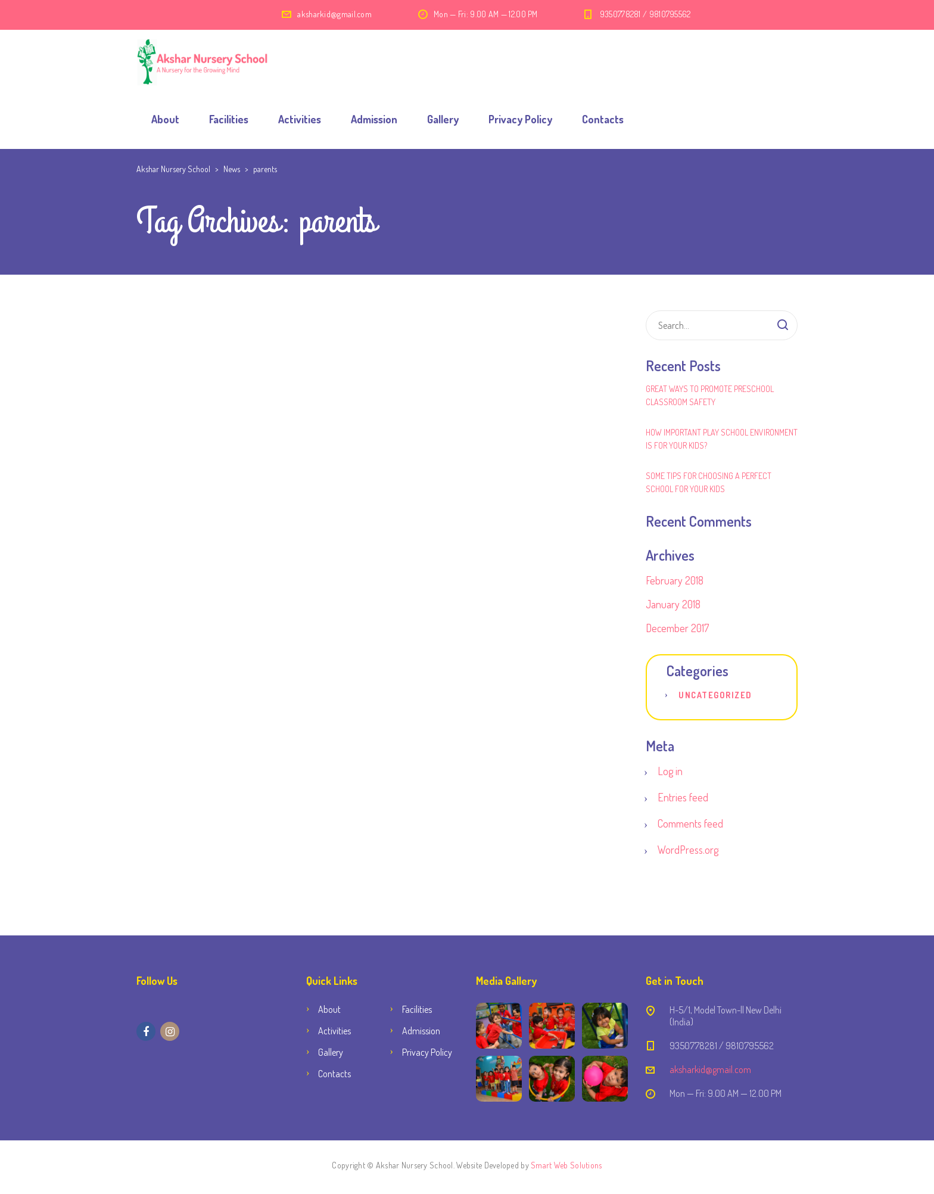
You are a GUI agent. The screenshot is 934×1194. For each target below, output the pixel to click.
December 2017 (677, 628)
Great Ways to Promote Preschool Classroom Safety (710, 395)
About (165, 119)
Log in (670, 771)
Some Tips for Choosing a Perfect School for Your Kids (708, 482)
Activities (299, 119)
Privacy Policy (520, 119)
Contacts (603, 119)
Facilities (228, 119)
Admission (374, 119)
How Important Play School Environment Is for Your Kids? (722, 438)
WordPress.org (688, 849)
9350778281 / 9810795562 (645, 14)
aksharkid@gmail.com (334, 14)
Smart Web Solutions (566, 1165)
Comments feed (690, 823)
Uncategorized (715, 695)
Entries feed (683, 797)
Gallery (443, 119)
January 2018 (673, 604)
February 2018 (674, 580)
